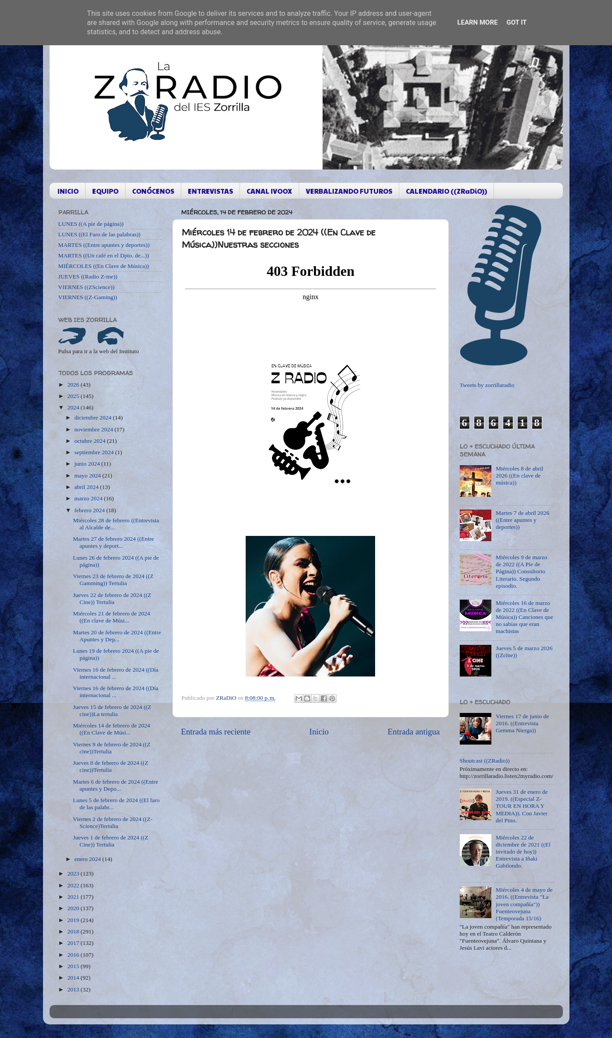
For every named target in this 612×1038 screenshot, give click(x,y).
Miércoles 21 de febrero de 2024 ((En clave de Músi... (111, 617)
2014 (73, 977)
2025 (73, 396)
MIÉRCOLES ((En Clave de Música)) (103, 266)
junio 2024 (88, 463)
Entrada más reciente (216, 731)
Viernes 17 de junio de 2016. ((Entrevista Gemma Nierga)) (522, 723)
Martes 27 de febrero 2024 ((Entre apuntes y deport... (113, 542)
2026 (73, 384)
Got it (516, 22)
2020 (73, 908)
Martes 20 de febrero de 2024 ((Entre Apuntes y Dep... (117, 636)
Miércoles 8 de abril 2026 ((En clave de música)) (519, 475)
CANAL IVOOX (269, 190)
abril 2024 (87, 487)
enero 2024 (89, 859)
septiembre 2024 (95, 452)
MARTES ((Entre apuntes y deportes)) (104, 245)
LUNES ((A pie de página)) (91, 224)
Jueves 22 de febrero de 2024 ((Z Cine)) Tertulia (112, 598)
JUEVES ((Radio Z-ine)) (88, 276)
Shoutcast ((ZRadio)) (485, 760)
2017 (73, 943)
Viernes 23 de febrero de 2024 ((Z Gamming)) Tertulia (113, 579)
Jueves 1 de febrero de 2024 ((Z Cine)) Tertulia (110, 841)
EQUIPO (105, 190)
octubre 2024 (91, 441)
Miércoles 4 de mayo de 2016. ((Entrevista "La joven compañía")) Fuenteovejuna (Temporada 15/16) (524, 904)
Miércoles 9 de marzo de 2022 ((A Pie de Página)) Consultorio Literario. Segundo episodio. (521, 571)
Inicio (319, 731)
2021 (73, 896)
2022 (73, 885)
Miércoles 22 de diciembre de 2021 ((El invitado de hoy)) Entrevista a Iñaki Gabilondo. (523, 851)
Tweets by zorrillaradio (487, 385)
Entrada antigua (413, 731)
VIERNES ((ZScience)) (86, 287)
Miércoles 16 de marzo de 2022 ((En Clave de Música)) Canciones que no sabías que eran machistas (524, 617)
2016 (73, 954)
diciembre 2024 (94, 417)
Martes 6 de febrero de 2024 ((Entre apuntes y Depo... (115, 785)
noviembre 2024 (95, 429)
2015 (73, 966)
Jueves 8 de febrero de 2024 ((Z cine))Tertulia (110, 766)
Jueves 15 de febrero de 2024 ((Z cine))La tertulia (112, 710)
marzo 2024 (89, 498)
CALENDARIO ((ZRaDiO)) (446, 190)
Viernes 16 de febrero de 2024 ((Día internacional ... (115, 673)
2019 (73, 920)
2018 (73, 931)
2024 (73, 407)
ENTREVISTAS (210, 190)
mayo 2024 (89, 475)
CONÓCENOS (153, 190)
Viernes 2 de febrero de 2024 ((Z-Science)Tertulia (112, 822)
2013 (73, 989)
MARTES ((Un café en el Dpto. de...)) (103, 255)
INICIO (68, 190)
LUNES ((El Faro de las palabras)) (99, 234)
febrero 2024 (91, 510)
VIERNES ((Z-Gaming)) (88, 297)
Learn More (477, 22)
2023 (73, 873)
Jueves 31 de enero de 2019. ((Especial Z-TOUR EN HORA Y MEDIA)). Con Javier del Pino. (522, 806)
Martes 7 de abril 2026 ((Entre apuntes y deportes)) (522, 520)
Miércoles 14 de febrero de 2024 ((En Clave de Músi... (111, 729)
